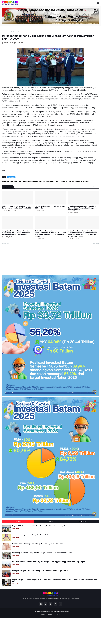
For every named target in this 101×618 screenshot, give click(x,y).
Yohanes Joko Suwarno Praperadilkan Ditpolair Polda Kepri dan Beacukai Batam (42, 553)
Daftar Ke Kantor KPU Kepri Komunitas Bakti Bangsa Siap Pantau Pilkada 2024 (16, 207)
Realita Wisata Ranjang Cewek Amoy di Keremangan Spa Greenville (38, 544)
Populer (18, 521)
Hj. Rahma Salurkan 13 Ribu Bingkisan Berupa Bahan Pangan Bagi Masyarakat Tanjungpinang (83, 208)
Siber (58, 614)
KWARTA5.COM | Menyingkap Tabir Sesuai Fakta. (54, 611)
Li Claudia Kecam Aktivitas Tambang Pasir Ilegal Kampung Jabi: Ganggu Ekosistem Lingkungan (48, 562)
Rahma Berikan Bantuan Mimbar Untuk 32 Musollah (50, 207)
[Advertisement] (18, 261)
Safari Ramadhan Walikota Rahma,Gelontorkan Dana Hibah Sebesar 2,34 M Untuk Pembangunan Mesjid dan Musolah (50, 233)
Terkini (50, 521)
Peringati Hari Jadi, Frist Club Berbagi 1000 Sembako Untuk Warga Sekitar (40, 571)
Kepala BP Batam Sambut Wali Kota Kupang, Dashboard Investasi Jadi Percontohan (43, 526)
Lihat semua (96, 187)
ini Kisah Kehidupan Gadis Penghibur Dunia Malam (31, 535)
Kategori (83, 521)
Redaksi (50, 614)
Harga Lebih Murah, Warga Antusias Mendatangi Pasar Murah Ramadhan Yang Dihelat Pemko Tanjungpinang (16, 232)
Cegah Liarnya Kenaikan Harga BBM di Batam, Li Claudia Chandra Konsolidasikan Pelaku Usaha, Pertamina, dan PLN (54, 580)
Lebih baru (6, 243)
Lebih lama (95, 243)
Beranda (5, 31)
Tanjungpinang (14, 31)
